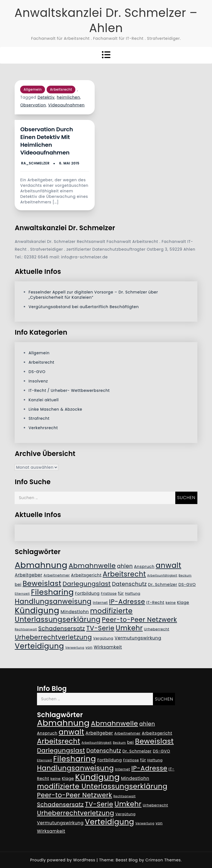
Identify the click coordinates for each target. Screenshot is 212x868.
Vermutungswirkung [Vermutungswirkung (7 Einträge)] (138, 638)
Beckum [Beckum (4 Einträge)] (185, 575)
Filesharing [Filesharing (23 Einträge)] (52, 592)
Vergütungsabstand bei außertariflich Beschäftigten (83, 307)
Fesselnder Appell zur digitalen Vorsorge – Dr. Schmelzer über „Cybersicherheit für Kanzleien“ (93, 294)
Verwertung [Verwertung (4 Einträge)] (74, 648)
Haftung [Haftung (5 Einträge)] (133, 593)
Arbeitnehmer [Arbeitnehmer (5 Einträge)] (57, 575)
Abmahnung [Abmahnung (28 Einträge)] (41, 565)
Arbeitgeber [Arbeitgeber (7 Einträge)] (28, 575)
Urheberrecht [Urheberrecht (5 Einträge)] (156, 629)
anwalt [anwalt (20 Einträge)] (168, 565)
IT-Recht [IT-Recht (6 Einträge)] (155, 602)
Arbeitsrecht (61, 89)
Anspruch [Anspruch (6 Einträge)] (144, 566)
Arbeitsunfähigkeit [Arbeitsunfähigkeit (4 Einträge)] (162, 575)
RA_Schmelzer (35, 163)
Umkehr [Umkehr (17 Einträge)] (129, 628)
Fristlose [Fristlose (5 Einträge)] (108, 593)
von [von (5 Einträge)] (89, 647)
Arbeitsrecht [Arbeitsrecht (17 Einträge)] (124, 574)
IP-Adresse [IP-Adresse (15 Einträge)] (127, 601)
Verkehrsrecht (43, 428)
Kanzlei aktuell (43, 400)
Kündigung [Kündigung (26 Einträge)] (37, 610)
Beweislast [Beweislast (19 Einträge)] (42, 583)
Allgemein (32, 89)
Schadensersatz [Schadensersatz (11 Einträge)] (61, 628)
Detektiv (46, 97)
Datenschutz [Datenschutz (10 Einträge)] (129, 584)
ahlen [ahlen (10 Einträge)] (125, 566)
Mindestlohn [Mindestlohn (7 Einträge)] (74, 612)
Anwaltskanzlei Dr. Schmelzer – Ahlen (105, 20)
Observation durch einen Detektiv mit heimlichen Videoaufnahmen (46, 140)
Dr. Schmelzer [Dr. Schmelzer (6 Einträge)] (162, 584)
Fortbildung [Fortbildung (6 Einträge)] (87, 593)
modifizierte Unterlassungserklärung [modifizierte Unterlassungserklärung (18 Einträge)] (73, 615)
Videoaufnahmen (66, 105)
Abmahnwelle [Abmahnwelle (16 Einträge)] (92, 565)
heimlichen (68, 97)
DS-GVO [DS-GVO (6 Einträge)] (187, 584)
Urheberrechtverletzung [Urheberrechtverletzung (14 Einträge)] (53, 637)
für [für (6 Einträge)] (121, 593)
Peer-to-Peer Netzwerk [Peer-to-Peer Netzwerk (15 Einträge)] (139, 619)
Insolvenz (38, 381)
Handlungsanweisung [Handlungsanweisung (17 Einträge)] (53, 601)
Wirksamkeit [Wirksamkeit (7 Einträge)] (108, 647)
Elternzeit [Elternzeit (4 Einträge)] (22, 594)
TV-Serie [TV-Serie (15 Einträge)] (100, 628)
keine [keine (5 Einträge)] (171, 602)
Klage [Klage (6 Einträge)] (183, 602)
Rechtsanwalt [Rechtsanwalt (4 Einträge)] (26, 629)
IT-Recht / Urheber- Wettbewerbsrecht (69, 390)
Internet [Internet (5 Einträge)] (100, 602)
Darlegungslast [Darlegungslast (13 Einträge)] (87, 583)
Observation (33, 105)
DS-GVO (36, 371)
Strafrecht (38, 418)
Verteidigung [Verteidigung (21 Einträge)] (39, 646)
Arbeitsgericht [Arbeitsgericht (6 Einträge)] (86, 575)
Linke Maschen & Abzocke (55, 409)
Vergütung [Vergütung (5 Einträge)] (103, 638)
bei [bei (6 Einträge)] (18, 584)
